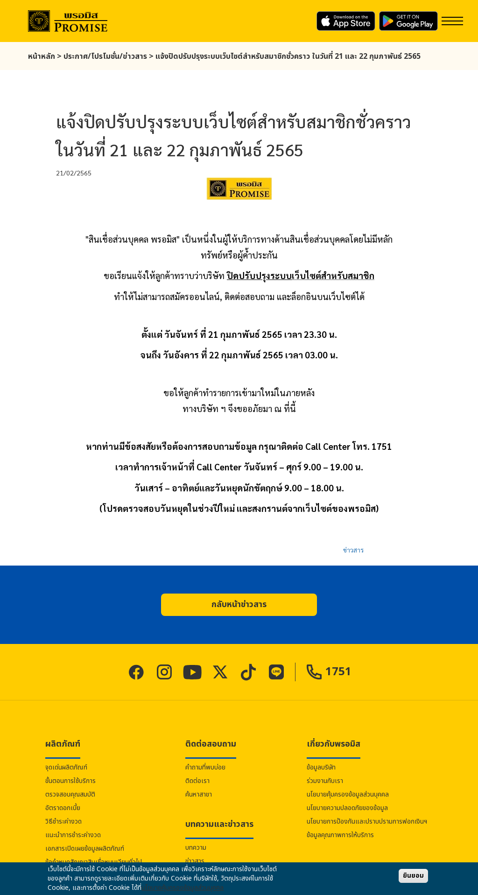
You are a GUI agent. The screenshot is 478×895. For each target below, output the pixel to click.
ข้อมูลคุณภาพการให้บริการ (340, 835)
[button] (239, 605)
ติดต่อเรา (197, 781)
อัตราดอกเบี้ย (62, 808)
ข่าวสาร (353, 549)
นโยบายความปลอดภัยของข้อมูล (347, 808)
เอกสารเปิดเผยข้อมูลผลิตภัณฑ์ (84, 848)
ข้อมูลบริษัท (321, 767)
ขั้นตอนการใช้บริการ (70, 781)
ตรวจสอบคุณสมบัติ (70, 794)
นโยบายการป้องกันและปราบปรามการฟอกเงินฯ (367, 821)
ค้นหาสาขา (198, 794)
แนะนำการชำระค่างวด (73, 835)
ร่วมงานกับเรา (325, 781)
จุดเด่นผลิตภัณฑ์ (66, 767)
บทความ (195, 848)
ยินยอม (413, 876)
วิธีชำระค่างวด (63, 821)
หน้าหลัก (41, 56)
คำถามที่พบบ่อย (205, 767)
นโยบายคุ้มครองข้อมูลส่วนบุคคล (348, 794)
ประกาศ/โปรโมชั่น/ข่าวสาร (105, 56)
